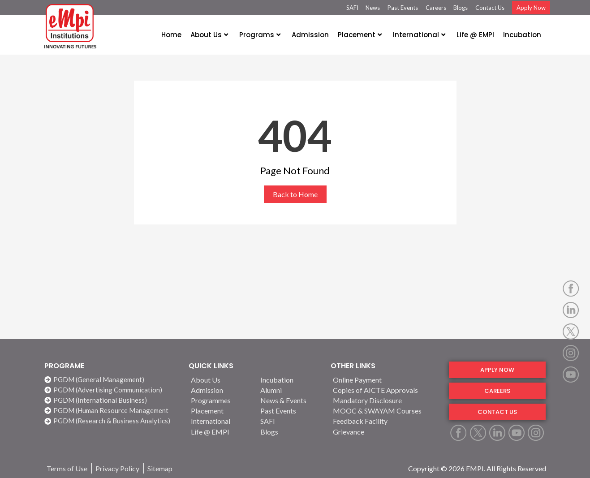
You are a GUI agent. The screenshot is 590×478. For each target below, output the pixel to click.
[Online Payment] (385, 380)
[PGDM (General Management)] (112, 380)
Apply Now (531, 7)
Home (171, 34)
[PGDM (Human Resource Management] (112, 410)
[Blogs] (290, 431)
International (419, 34)
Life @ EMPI (475, 34)
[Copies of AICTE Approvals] (385, 390)
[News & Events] (290, 400)
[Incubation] (290, 380)
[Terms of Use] (67, 468)
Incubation (522, 34)
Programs (259, 34)
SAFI (352, 7)
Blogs (460, 7)
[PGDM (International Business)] (112, 400)
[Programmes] (220, 400)
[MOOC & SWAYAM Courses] (385, 410)
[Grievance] (385, 431)
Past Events (403, 7)
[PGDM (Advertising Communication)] (112, 390)
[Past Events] (290, 410)
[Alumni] (290, 390)
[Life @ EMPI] (220, 431)
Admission (310, 34)
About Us (209, 34)
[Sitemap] (160, 468)
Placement (360, 34)
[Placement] (220, 410)
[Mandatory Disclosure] (385, 400)
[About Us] (220, 380)
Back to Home (295, 194)
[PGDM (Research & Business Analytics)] (112, 421)
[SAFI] (290, 421)
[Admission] (220, 390)
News (373, 7)
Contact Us (489, 7)
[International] (220, 421)
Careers (436, 7)
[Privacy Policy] (117, 468)
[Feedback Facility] (385, 421)
